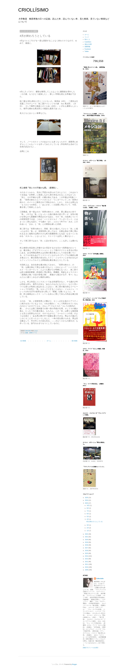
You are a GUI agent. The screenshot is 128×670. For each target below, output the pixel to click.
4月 (88, 519)
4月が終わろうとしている (94, 521)
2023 (86, 503)
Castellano (88, 42)
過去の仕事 (88, 44)
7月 (88, 511)
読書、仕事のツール (31, 332)
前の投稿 (74, 341)
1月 (88, 530)
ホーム (49, 341)
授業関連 (87, 46)
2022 (86, 534)
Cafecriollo (100, 578)
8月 (88, 508)
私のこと (87, 39)
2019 (86, 542)
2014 (86, 556)
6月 (88, 514)
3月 (88, 525)
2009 (86, 570)
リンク (87, 37)
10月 (88, 505)
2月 (88, 528)
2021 (86, 537)
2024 (86, 500)
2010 (86, 567)
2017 (86, 548)
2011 (86, 564)
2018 (86, 545)
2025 (86, 497)
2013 (86, 559)
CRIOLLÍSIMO (33, 9)
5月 (88, 516)
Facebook (88, 49)
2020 (86, 539)
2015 (86, 553)
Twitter (87, 51)
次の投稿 (23, 341)
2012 (86, 561)
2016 (86, 550)
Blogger (74, 664)
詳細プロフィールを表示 (90, 647)
